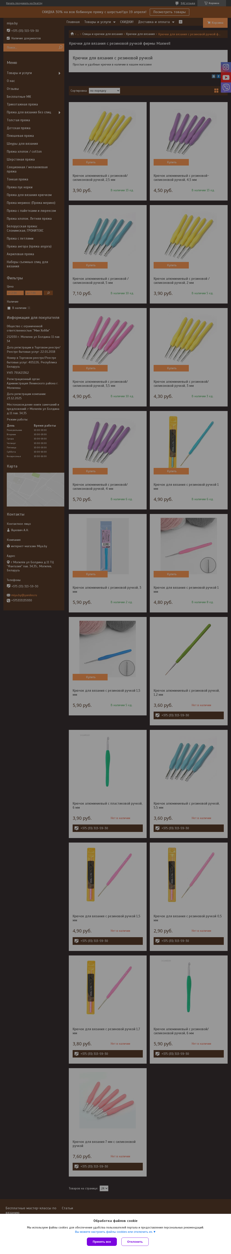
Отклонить (135, 1241)
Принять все (102, 1241)
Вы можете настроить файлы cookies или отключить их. (114, 1231)
